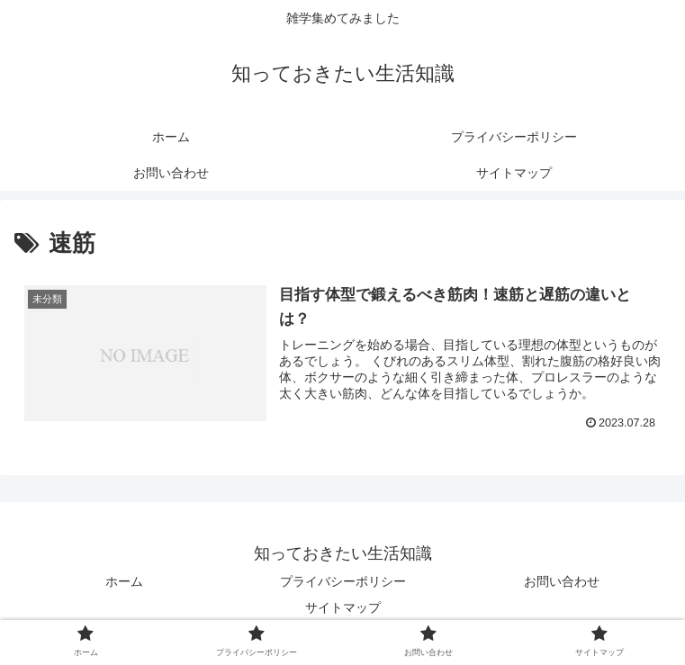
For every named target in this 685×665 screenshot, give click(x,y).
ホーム (124, 581)
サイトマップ (343, 607)
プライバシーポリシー (343, 581)
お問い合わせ (561, 581)
